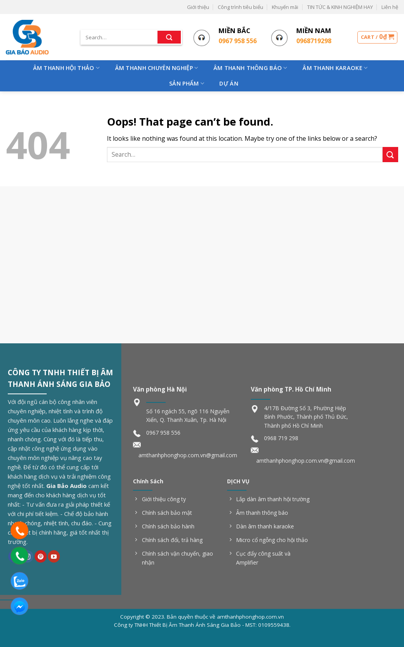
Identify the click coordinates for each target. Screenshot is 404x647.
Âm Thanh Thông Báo (250, 68)
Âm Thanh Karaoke (335, 68)
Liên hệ (389, 6)
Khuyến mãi (285, 6)
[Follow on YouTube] (54, 556)
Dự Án (228, 83)
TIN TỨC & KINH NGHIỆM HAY (340, 6)
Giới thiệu (198, 6)
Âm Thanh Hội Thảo (66, 68)
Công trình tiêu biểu (240, 6)
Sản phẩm (186, 83)
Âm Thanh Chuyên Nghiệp (156, 68)
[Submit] (169, 37)
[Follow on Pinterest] (41, 556)
